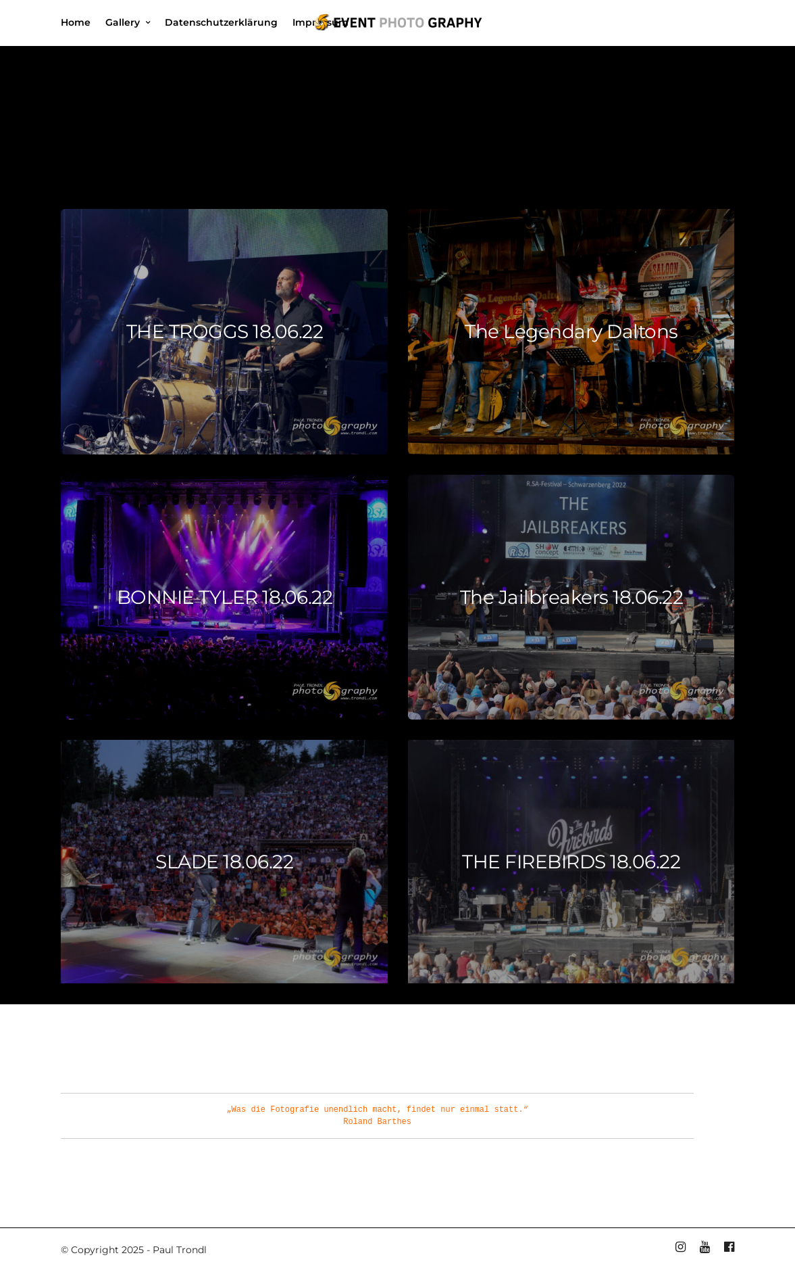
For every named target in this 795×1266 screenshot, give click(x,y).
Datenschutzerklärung (221, 22)
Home (76, 22)
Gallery (122, 22)
